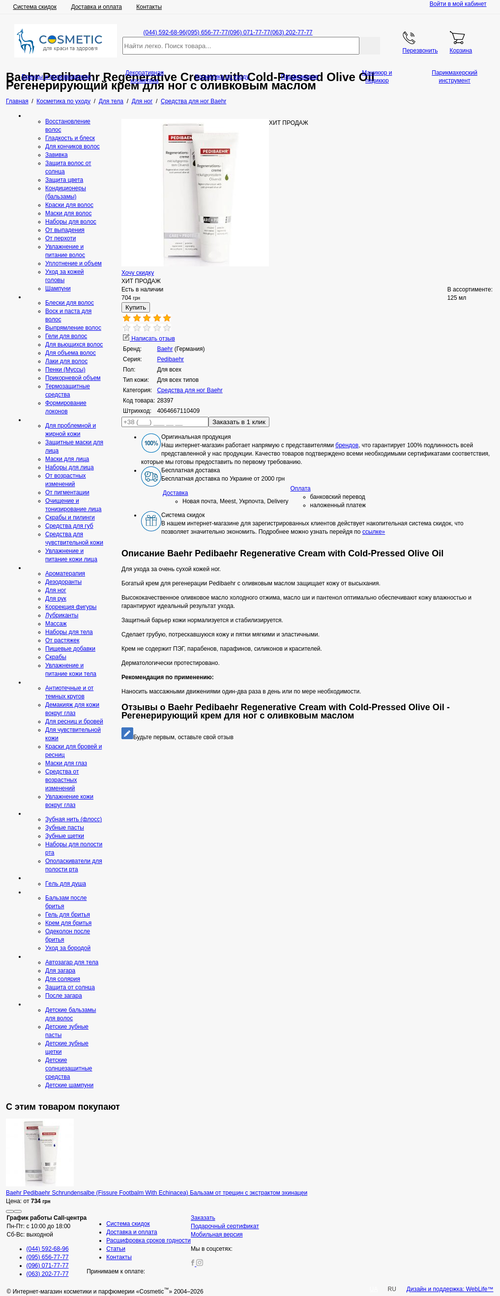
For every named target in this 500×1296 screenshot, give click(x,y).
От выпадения (65, 230)
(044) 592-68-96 (165, 32)
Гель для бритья (67, 914)
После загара (63, 995)
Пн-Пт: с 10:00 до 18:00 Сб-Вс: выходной (47, 1226)
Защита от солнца (70, 987)
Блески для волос (69, 302)
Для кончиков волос (72, 146)
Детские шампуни (69, 1085)
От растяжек (62, 640)
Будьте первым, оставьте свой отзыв (177, 737)
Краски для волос (69, 205)
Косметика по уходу (222, 76)
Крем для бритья (68, 923)
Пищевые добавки (70, 648)
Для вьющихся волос (74, 344)
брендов (346, 445)
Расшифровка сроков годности (148, 1240)
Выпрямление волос (73, 327)
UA (374, 1289)
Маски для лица (67, 459)
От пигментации (67, 492)
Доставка (175, 493)
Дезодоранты (63, 581)
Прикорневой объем (73, 377)
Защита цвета (64, 179)
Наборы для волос (70, 221)
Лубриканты (61, 615)
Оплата (301, 488)
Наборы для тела (69, 632)
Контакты (149, 6)
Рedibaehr (170, 359)
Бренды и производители (56, 76)
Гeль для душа (65, 883)
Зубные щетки (64, 836)
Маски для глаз (66, 763)
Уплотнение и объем (73, 263)
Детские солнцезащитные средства (68, 1068)
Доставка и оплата (96, 6)
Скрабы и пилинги (70, 517)
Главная (17, 101)
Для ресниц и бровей (74, 721)
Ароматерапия (65, 573)
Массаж (56, 623)
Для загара (60, 970)
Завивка (56, 154)
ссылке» (373, 531)
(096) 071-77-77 (249, 32)
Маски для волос (68, 213)
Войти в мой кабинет (458, 3)
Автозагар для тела (71, 962)
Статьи (115, 1248)
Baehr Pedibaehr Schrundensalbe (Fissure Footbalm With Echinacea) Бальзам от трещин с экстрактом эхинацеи (156, 1192)
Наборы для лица (69, 467)
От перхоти (60, 238)
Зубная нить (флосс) (73, 819)
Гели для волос (66, 336)
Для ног (55, 590)
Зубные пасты (64, 827)
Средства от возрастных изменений (62, 780)
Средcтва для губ (69, 525)
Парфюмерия (299, 76)
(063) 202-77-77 (291, 32)
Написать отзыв (149, 338)
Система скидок (35, 6)
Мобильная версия (217, 1234)
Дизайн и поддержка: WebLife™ (450, 1289)
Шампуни (58, 288)
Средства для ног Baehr (189, 390)
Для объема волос (70, 352)
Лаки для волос (66, 361)
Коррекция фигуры (70, 607)
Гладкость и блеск (70, 138)
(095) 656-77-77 (207, 32)
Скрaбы (55, 657)
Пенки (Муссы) (65, 369)
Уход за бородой (67, 948)
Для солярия (62, 979)
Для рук (55, 598)
